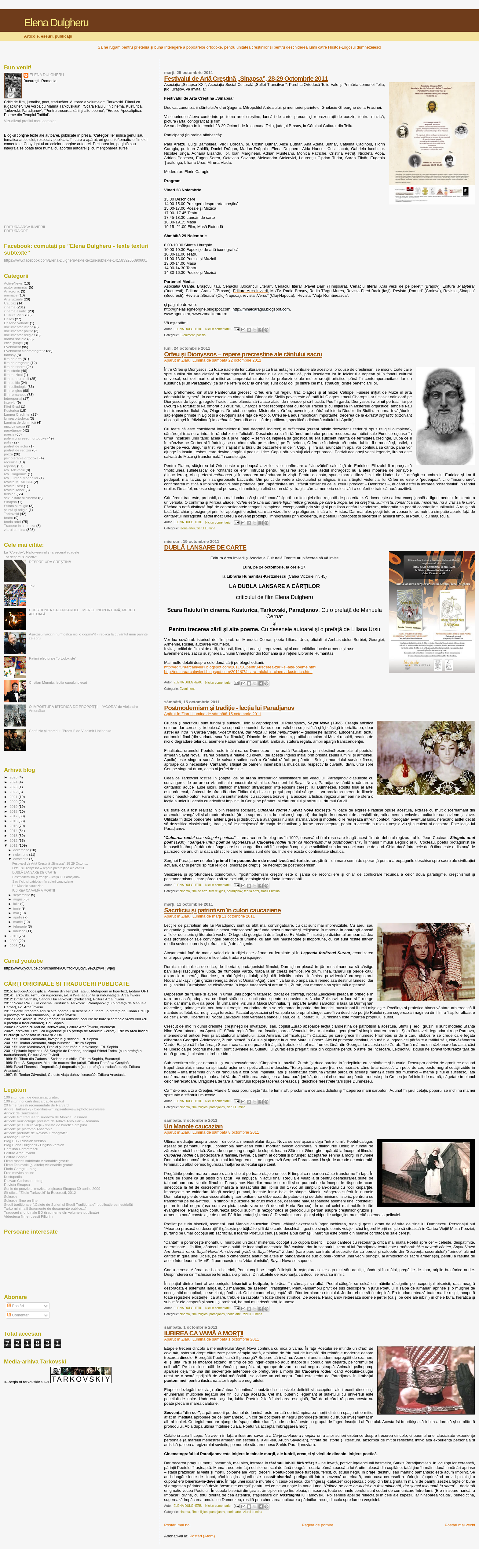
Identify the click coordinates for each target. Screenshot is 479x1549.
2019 (13, 806)
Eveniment (187, 335)
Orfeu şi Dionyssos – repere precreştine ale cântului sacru (243, 354)
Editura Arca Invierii (19, 1153)
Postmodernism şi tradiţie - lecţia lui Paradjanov (229, 707)
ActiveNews (13, 283)
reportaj (10, 466)
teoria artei (187, 528)
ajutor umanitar (16, 287)
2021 (13, 797)
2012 (13, 840)
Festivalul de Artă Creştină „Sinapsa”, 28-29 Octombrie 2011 (246, 78)
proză (8, 454)
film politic (12, 382)
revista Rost (13, 486)
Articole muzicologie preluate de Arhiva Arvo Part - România (51, 1121)
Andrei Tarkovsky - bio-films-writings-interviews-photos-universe (54, 1109)
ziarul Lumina (205, 528)
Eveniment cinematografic (24, 351)
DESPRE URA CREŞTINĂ (50, 562)
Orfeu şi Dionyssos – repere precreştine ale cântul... (49, 868)
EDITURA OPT (16, 231)
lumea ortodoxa (16, 418)
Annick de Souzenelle (21, 1113)
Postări (15, 1306)
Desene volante (16, 323)
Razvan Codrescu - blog (23, 1181)
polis (7, 442)
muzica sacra (14, 426)
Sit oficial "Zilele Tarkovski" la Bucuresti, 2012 (40, 1192)
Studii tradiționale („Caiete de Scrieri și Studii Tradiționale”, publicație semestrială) (68, 1204)
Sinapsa (10, 502)
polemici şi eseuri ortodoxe (25, 438)
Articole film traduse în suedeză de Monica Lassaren (45, 1117)
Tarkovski (11, 514)
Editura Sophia (15, 1157)
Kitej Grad (12, 406)
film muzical (13, 375)
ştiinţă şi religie (15, 510)
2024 (13, 782)
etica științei (13, 343)
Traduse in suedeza (19, 526)
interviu (10, 402)
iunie (17, 908)
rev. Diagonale (15, 474)
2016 (13, 821)
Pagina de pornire (317, 1525)
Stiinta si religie (16, 506)
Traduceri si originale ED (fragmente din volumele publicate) (51, 1212)
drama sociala (15, 339)
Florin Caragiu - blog (20, 1169)
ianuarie (20, 931)
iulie (16, 904)
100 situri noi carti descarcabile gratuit (34, 1101)
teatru (8, 518)
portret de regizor (17, 450)
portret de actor (16, 446)
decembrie (21, 850)
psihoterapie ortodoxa (21, 458)
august (19, 899)
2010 (13, 936)
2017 (13, 816)
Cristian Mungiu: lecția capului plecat (58, 682)
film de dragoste (16, 363)
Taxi (32, 586)
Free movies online (19, 1173)
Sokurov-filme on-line (21, 1200)
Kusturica (11, 410)
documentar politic (18, 331)
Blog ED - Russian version (25, 1141)
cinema (185, 891)
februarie (20, 926)
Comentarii (18, 1315)
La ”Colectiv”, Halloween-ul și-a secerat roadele (41, 552)
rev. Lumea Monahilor (21, 478)
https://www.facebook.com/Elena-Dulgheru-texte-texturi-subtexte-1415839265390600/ (75, 260)
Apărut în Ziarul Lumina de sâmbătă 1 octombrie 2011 (211, 1339)
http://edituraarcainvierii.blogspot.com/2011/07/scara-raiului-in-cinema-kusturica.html (238, 671)
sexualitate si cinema (20, 498)
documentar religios (19, 335)
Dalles (9, 319)
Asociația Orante (17, 1137)
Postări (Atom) (202, 1536)
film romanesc (15, 394)
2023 (13, 787)
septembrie (22, 895)
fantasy (10, 355)
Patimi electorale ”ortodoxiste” (52, 658)
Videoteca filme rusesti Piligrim (28, 1216)
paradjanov (234, 891)
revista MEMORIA (18, 482)
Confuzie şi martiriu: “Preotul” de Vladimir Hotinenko (70, 731)
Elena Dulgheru (56, 22)
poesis (201, 335)
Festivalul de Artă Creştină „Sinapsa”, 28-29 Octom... (50, 863)
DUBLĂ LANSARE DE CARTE (205, 547)
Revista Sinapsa (17, 1185)
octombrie (21, 859)
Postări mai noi (177, 1525)
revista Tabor (14, 490)
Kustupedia (13, 1177)
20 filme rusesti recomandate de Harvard (36, 1105)
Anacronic (12, 291)
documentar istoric (18, 327)
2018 (13, 811)
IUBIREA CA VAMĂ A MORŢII (203, 1333)
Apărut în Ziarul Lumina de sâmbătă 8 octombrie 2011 (211, 1132)
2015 (13, 826)
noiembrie (21, 854)
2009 (13, 941)
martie (18, 922)
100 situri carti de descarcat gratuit (31, 1097)
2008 (13, 945)
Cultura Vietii (14, 315)
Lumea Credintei (17, 414)
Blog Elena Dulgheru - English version (34, 1145)
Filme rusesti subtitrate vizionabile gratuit (36, 1161)
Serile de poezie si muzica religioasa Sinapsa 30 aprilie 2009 (52, 1188)
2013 (13, 835)
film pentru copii (16, 379)
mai (16, 913)
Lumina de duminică (20, 422)
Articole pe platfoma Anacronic (28, 1129)
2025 (13, 777)
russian (10, 494)
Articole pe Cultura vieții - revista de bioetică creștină (45, 1125)
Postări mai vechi (460, 1525)
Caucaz (10, 303)
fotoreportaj (13, 398)
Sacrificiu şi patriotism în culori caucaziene (222, 910)
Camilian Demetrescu (21, 1149)
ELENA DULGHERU (47, 75)
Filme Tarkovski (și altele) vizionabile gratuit (38, 1165)
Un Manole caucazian (193, 1126)
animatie (10, 295)
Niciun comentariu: (218, 329)
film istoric (12, 371)
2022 (13, 792)
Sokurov (10, 1196)
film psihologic (15, 386)
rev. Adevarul (14, 470)
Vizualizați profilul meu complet (30, 121)
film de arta (199, 891)
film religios (217, 891)
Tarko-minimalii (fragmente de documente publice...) (45, 1208)
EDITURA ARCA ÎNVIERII (24, 227)
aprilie (18, 917)
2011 (13, 845)
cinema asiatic (15, 311)
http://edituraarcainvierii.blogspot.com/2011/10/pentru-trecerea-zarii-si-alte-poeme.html (240, 667)
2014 (13, 831)
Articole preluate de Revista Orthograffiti (36, 1133)
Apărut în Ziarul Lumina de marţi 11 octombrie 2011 (209, 916)
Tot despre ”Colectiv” (20, 557)
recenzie (10, 462)
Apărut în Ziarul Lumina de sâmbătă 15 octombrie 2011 (212, 714)
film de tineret (14, 367)
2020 (13, 802)
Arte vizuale (13, 299)
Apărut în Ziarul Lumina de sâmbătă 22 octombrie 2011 (212, 360)
